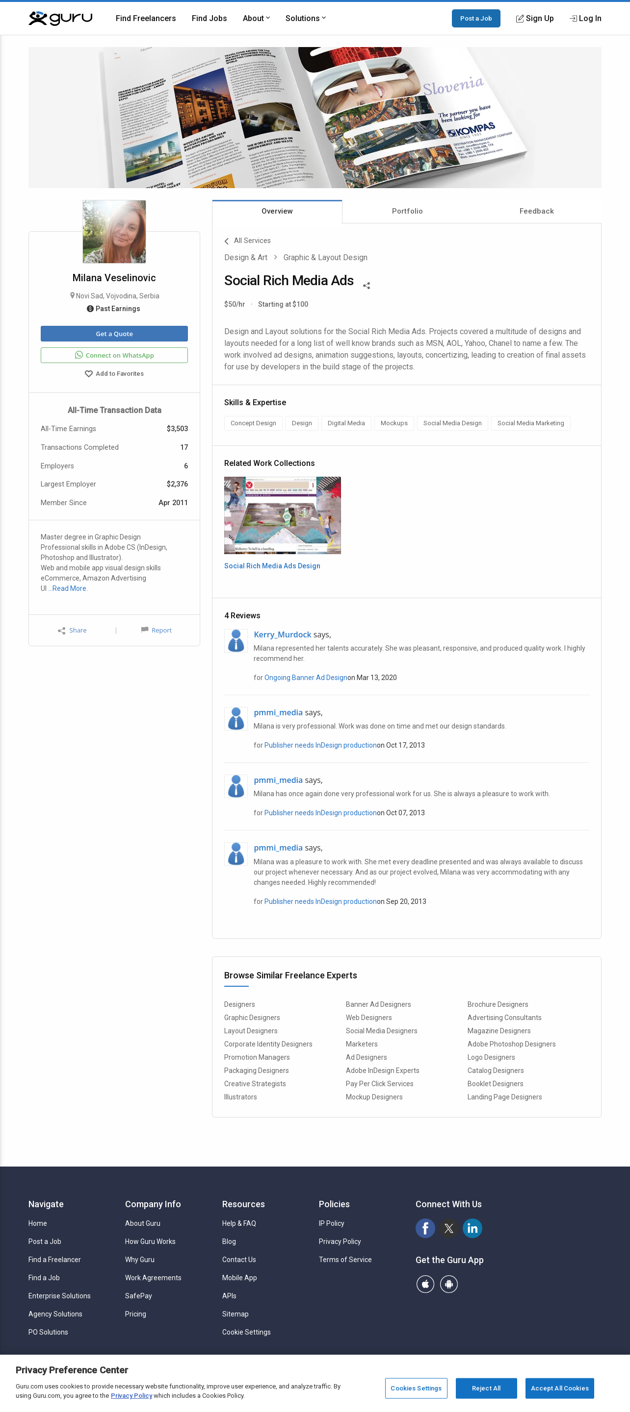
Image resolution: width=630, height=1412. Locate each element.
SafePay (138, 1296)
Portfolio (407, 211)
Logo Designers (491, 1057)
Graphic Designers (252, 1018)
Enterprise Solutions (59, 1296)
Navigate (46, 1204)
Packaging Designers (256, 1070)
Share (72, 630)
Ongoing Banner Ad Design (305, 678)
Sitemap (235, 1314)
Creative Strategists (255, 1084)
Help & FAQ (239, 1223)
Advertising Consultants (505, 1018)
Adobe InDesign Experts (383, 1070)
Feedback (537, 211)
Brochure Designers (498, 1004)
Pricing (135, 1314)
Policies (334, 1204)
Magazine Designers (499, 1031)
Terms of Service (345, 1260)
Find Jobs (209, 18)
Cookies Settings (416, 1388)
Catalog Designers (496, 1070)
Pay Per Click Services (380, 1084)
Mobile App (239, 1278)
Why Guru (140, 1260)
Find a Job (44, 1278)
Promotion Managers (257, 1057)
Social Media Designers (382, 1031)
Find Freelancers (146, 18)
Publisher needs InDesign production (320, 745)
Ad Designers (366, 1057)
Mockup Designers (374, 1097)
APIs (229, 1296)
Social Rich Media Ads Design (272, 566)
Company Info (153, 1204)
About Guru (142, 1223)
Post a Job (476, 18)
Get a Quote (114, 333)
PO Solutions (48, 1332)
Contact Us (239, 1260)
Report (156, 630)
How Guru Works (150, 1241)
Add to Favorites (114, 375)
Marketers (362, 1044)
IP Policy (331, 1223)
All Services (247, 241)
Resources (243, 1204)
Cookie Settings (246, 1332)
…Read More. (68, 588)
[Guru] (60, 18)
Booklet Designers (496, 1084)
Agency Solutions (55, 1314)
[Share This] (366, 284)
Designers (239, 1004)
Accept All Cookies (560, 1388)
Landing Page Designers (505, 1097)
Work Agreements (153, 1278)
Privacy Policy (340, 1241)
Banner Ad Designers (378, 1004)
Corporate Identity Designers (268, 1044)
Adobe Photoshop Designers (512, 1044)
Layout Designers (251, 1031)
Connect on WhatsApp (114, 355)
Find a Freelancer (54, 1260)
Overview (277, 211)
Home (37, 1223)
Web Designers (369, 1018)
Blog (229, 1241)
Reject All (486, 1388)
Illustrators (240, 1097)
